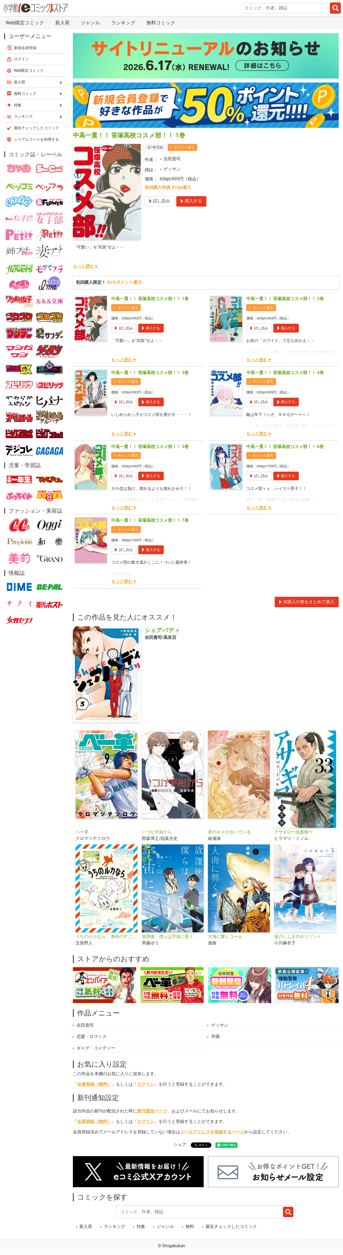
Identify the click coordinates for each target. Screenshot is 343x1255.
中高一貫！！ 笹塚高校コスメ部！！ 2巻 (285, 298)
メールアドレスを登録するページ (212, 1132)
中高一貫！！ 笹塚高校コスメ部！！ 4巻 (285, 372)
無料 (189, 1226)
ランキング (123, 22)
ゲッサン (172, 169)
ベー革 (82, 832)
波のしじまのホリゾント (297, 936)
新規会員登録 (25, 48)
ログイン (145, 1084)
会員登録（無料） (94, 1084)
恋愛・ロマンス (92, 1036)
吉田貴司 (172, 159)
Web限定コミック (25, 22)
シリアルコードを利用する (36, 139)
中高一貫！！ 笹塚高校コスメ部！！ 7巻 (150, 520)
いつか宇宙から (157, 832)
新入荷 (62, 22)
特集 (141, 1226)
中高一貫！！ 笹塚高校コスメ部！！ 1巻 (150, 298)
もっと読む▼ (85, 266)
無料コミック (160, 22)
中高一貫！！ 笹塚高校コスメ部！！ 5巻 (150, 446)
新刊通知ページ (152, 1111)
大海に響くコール (225, 936)
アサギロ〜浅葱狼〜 (293, 832)
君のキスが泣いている (229, 832)
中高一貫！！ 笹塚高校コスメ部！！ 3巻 (150, 372)
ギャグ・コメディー (96, 1048)
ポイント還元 (184, 147)
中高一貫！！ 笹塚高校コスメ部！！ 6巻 (285, 446)
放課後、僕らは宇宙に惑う (167, 936)
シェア (180, 1144)
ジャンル (90, 22)
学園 (215, 1036)
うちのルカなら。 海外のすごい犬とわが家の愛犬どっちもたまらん (106, 936)
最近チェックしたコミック (231, 1226)
